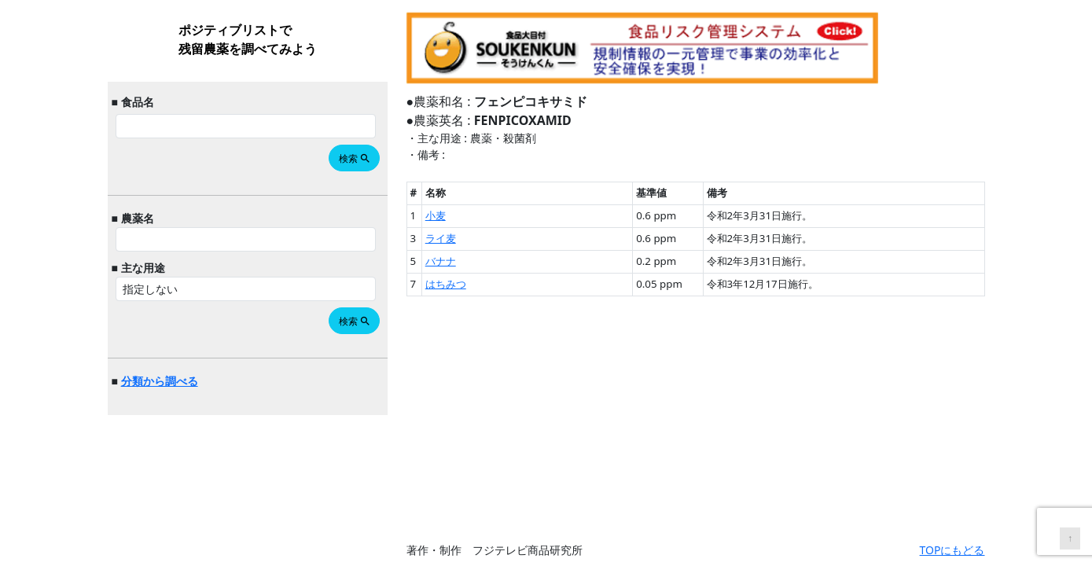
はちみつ (445, 284)
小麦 (435, 215)
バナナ (440, 261)
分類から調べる (159, 380)
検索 (355, 158)
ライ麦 (440, 238)
